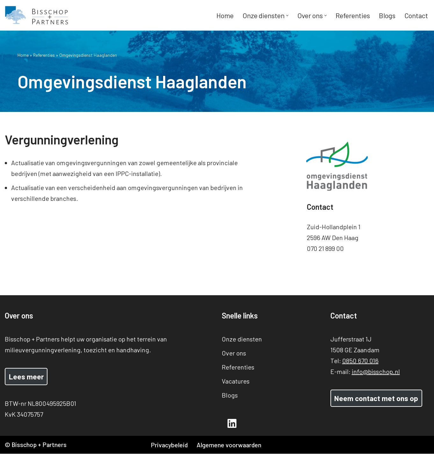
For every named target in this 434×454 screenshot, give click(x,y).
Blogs (387, 15)
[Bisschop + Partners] (37, 15)
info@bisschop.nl (376, 371)
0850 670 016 (360, 360)
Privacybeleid (169, 445)
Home (224, 15)
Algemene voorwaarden (229, 445)
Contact (416, 15)
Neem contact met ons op (376, 398)
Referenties (352, 15)
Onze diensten (242, 339)
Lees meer (26, 376)
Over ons (234, 353)
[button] (287, 15)
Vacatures (236, 381)
